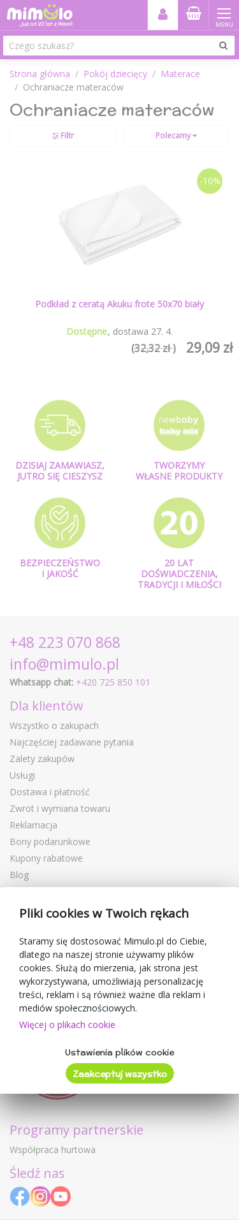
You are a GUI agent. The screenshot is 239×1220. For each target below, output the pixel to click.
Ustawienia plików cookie (119, 1052)
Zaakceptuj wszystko (120, 1074)
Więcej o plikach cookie (67, 1024)
